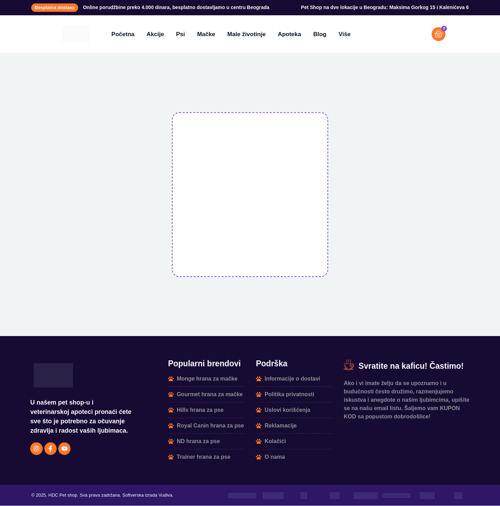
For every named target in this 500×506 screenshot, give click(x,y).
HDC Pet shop (62, 495)
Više (345, 34)
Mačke (206, 34)
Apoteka (289, 34)
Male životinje (246, 34)
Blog (319, 34)
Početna (122, 34)
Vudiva (165, 495)
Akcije (155, 34)
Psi (180, 34)
